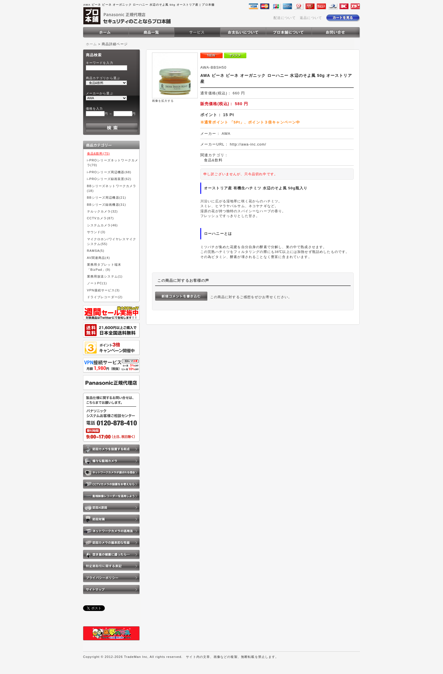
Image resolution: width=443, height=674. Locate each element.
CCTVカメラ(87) (100, 218)
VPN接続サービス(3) (103, 290)
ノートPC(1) (97, 283)
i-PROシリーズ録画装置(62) (109, 179)
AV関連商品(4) (98, 257)
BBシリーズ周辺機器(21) (106, 197)
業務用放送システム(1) (105, 276)
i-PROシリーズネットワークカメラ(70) (112, 163)
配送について (284, 17)
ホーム (91, 44)
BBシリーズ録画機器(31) (106, 204)
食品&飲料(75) (98, 153)
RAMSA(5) (96, 250)
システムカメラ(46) (102, 225)
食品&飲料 (213, 160)
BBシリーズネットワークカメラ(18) (111, 188)
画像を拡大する (163, 100)
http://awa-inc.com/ (248, 144)
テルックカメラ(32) (102, 211)
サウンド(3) (96, 232)
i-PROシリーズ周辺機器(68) (109, 172)
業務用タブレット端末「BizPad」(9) (104, 267)
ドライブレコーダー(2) (105, 297)
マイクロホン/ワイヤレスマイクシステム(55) (111, 241)
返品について (311, 17)
